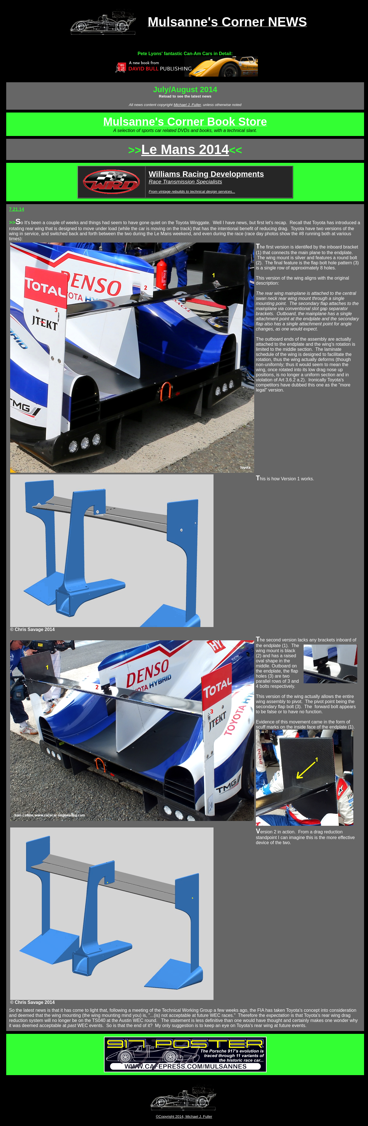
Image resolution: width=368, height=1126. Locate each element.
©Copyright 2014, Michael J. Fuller (184, 1116)
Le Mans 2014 (185, 149)
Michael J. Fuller (187, 105)
